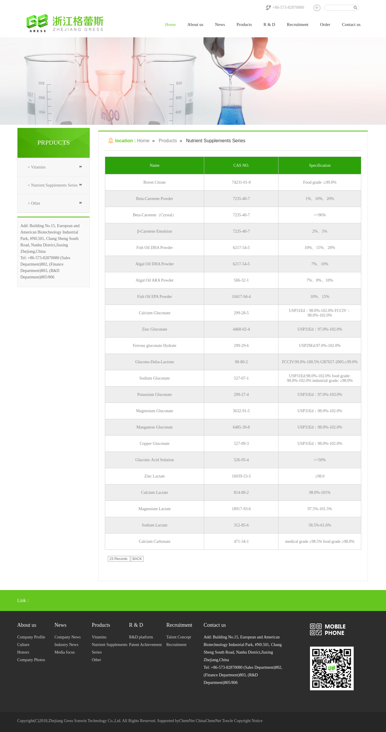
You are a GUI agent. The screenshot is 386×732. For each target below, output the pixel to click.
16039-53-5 (241, 476)
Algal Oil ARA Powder (155, 280)
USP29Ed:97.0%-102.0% (320, 345)
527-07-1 (241, 378)
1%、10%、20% (320, 198)
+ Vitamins (37, 167)
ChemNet (187, 721)
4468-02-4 (241, 329)
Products (244, 24)
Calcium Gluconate (154, 313)
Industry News (66, 645)
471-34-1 (241, 541)
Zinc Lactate (154, 476)
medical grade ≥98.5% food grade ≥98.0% (319, 541)
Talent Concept (178, 637)
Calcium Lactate (154, 492)
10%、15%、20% (319, 247)
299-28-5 (241, 313)
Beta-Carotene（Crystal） (154, 215)
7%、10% (319, 264)
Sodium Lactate (155, 525)
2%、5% (319, 231)
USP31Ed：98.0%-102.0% (319, 411)
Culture (23, 645)
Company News (67, 637)
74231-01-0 (241, 182)
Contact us (351, 24)
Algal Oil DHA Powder (154, 264)
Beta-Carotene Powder (154, 198)
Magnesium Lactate (154, 509)
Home (170, 24)
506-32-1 (241, 280)
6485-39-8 (241, 427)
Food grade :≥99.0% (319, 182)
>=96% (320, 215)
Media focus (64, 652)
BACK (137, 559)
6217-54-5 (241, 247)
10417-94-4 (241, 296)
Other (96, 660)
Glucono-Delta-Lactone (154, 362)
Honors (23, 652)
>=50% (320, 460)
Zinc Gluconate (154, 329)
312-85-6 (241, 525)
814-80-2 (241, 492)
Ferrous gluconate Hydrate (154, 345)
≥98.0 (320, 476)
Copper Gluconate (155, 443)
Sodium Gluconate (154, 378)
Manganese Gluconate (154, 427)
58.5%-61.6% (320, 525)
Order (325, 24)
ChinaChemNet (208, 721)
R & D (269, 24)
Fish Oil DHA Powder (154, 247)
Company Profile (31, 637)
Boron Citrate (154, 182)
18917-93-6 (241, 509)
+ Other (34, 203)
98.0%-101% (320, 492)
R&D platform (141, 637)
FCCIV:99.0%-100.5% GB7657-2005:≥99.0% (319, 362)
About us (195, 24)
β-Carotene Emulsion (154, 231)
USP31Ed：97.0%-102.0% (319, 329)
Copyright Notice (248, 721)
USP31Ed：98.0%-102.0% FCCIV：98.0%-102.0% (320, 312)
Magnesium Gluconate (154, 411)
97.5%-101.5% (320, 509)
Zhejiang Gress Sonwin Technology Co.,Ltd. (84, 721)
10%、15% (319, 296)
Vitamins (99, 637)
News (220, 24)
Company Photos (31, 660)
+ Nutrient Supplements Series (53, 185)
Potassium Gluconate (154, 394)
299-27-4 (241, 394)
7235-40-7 (241, 198)
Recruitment (298, 24)
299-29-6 (241, 345)
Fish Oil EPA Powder (154, 296)
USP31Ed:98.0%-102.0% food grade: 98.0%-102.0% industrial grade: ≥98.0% (320, 378)
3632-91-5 (241, 411)
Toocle (227, 721)
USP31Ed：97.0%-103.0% (319, 394)
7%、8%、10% (319, 280)
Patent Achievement (145, 645)
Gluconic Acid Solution (154, 460)
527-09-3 (241, 443)
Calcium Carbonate (154, 541)
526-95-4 (241, 460)
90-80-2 (241, 362)
